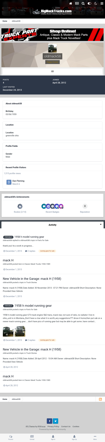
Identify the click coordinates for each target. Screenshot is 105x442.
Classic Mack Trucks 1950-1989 (37, 264)
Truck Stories (31, 282)
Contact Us (66, 426)
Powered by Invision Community (52, 429)
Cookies (76, 426)
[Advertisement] (52, 411)
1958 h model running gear (29, 236)
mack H (8, 260)
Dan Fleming (18, 181)
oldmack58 (7, 240)
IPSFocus (41, 426)
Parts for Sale (43, 240)
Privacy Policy (53, 426)
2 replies (30, 251)
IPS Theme (30, 426)
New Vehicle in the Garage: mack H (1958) (32, 278)
